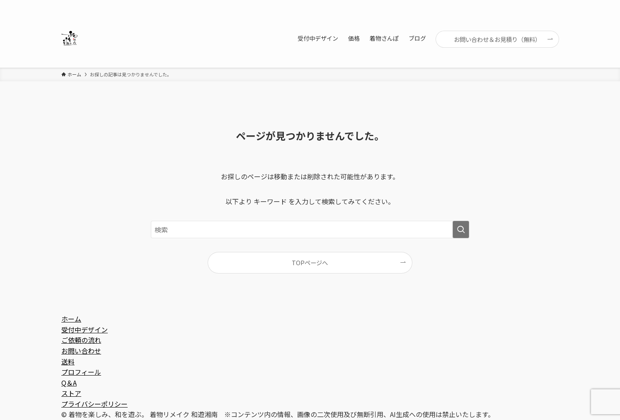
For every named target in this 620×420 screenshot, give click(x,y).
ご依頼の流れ (81, 340)
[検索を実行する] (461, 229)
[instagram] (499, 4)
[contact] (542, 4)
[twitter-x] (488, 4)
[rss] (531, 4)
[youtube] (521, 4)
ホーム (71, 319)
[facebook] (477, 4)
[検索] (553, 4)
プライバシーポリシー (94, 404)
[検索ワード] (310, 229)
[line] (510, 4)
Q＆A (69, 383)
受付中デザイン (84, 330)
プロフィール (81, 372)
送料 (68, 361)
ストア (71, 393)
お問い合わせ (81, 351)
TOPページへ (310, 262)
